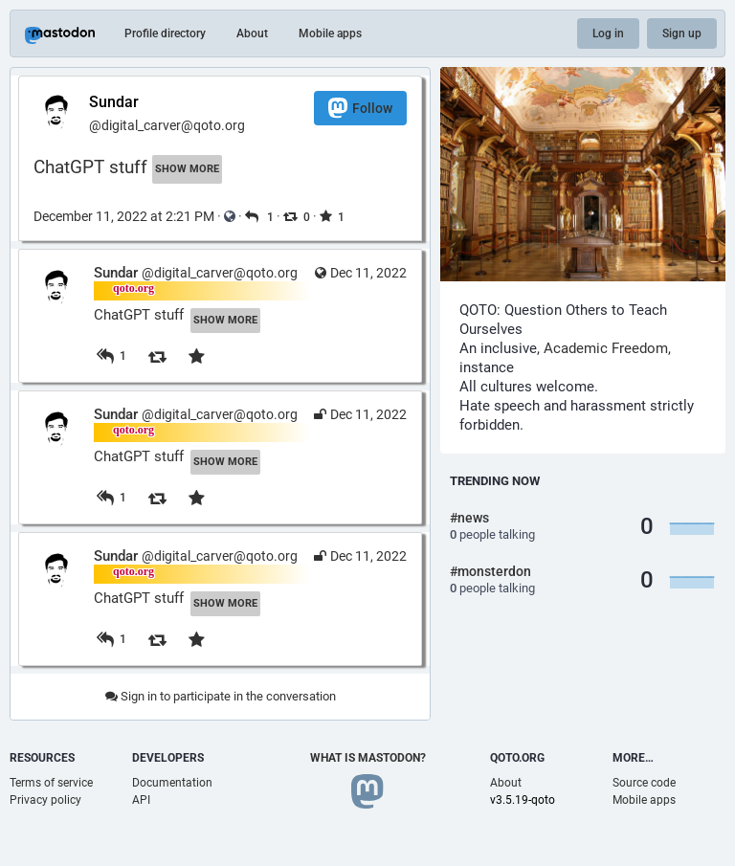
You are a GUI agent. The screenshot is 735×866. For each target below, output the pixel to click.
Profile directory (165, 33)
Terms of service (51, 782)
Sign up (682, 33)
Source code (644, 782)
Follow (360, 108)
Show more (187, 169)
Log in (608, 33)
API (141, 800)
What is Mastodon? (368, 758)
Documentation (172, 782)
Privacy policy (45, 800)
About (252, 33)
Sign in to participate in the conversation (220, 696)
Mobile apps (330, 33)
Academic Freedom (606, 348)
